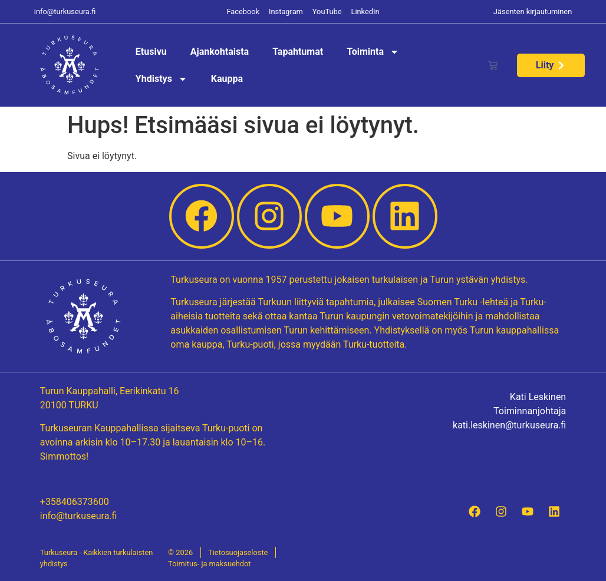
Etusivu (151, 51)
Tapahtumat (297, 51)
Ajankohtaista (219, 51)
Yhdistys (161, 79)
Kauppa (227, 78)
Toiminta (373, 51)
